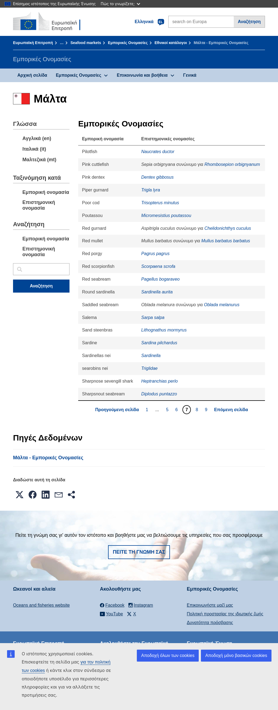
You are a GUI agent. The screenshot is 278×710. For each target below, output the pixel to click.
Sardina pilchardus (159, 342)
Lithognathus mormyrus (164, 330)
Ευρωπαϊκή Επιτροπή (33, 43)
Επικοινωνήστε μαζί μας (210, 605)
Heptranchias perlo (159, 381)
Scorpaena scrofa (158, 266)
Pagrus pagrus (155, 253)
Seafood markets (85, 43)
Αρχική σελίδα (32, 75)
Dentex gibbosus (157, 177)
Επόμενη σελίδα (231, 409)
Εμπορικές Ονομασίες (128, 43)
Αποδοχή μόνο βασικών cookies (236, 655)
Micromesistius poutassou (166, 215)
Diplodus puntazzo (159, 394)
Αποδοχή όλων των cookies (167, 655)
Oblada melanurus (221, 304)
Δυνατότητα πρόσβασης (210, 622)
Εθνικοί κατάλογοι (170, 43)
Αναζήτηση (249, 21)
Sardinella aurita (157, 292)
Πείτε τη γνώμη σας (139, 552)
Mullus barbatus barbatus (225, 240)
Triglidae (149, 368)
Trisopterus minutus (160, 202)
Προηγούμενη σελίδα (117, 409)
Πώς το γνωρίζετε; (120, 3)
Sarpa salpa (152, 317)
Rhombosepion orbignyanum (232, 164)
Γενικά (190, 75)
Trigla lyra (150, 190)
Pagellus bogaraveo (160, 279)
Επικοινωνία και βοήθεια (142, 75)
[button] (19, 494)
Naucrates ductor (157, 151)
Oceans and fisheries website (41, 605)
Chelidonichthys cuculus (227, 228)
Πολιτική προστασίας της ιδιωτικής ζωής (225, 614)
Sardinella (150, 355)
